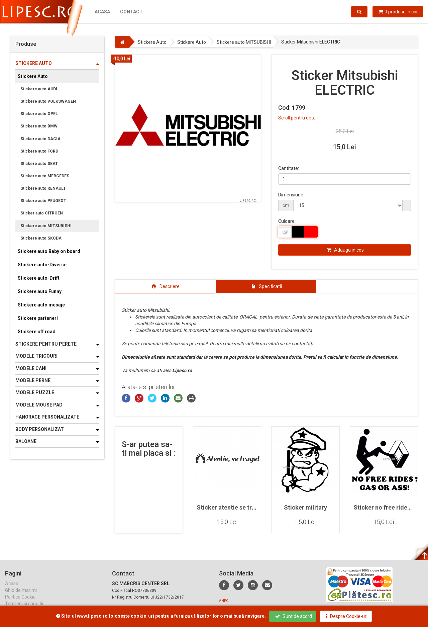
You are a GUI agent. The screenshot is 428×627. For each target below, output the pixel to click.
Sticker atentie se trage (229, 507)
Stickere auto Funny (40, 291)
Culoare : (287, 221)
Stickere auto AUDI (38, 89)
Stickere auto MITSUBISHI (46, 225)
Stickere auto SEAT (39, 163)
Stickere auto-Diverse (42, 264)
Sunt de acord (293, 616)
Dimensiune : (291, 194)
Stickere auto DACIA (40, 139)
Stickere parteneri (38, 318)
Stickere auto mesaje (41, 304)
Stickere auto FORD (39, 151)
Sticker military (305, 507)
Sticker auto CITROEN (41, 213)
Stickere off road (37, 331)
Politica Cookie (20, 603)
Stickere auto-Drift (39, 278)
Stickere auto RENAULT (43, 188)
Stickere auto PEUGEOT (43, 200)
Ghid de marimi (21, 596)
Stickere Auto (33, 76)
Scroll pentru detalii (298, 117)
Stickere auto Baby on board (49, 251)
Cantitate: (288, 168)
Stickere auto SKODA (41, 238)
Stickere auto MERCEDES (44, 176)
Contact (131, 11)
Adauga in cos (345, 250)
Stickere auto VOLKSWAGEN (48, 101)
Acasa (102, 11)
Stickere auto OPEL (39, 113)
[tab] (165, 286)
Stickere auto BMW (39, 126)
